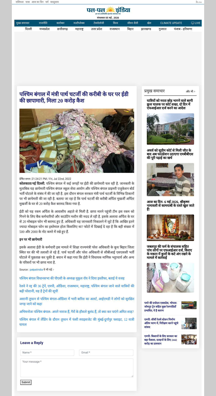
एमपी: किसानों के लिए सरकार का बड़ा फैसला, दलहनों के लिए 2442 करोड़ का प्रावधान (160, 340)
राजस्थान (115, 29)
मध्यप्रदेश (44, 29)
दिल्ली (28, 29)
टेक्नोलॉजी (99, 23)
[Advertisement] (108, 58)
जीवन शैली (132, 23)
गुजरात (162, 29)
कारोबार (60, 23)
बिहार (130, 29)
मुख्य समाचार (22, 23)
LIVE (195, 23)
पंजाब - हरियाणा (183, 29)
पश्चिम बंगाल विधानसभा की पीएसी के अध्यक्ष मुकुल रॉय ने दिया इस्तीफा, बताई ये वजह (72, 278)
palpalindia (36, 269)
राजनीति (43, 23)
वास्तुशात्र (54, 2)
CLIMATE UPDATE (171, 23)
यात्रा (27, 2)
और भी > (190, 91)
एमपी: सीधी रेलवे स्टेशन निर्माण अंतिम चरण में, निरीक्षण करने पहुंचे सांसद (161, 323)
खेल (149, 23)
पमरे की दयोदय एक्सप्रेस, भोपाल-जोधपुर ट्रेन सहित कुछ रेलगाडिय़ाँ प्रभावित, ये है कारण (160, 307)
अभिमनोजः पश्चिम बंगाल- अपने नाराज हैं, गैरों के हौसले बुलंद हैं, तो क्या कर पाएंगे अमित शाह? (76, 312)
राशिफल (20, 2)
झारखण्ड (146, 29)
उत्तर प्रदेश (96, 29)
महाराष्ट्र (79, 29)
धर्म (47, 2)
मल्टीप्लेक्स (79, 23)
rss (199, 2)
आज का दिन (38, 2)
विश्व (115, 23)
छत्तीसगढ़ (62, 29)
